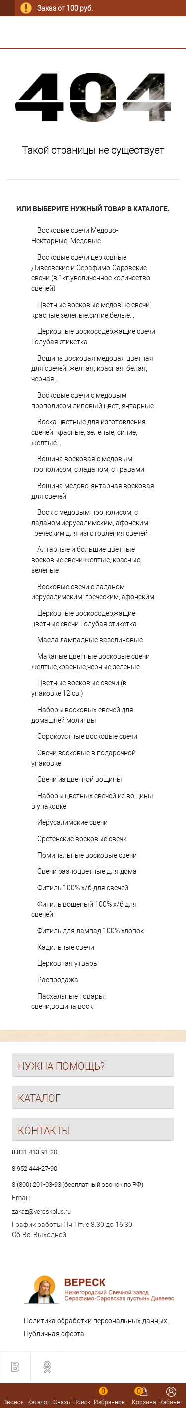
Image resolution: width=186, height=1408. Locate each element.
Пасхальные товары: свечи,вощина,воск (68, 1001)
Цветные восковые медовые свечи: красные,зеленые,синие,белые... (91, 310)
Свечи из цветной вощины (79, 779)
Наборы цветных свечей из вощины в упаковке (92, 801)
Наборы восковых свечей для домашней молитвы (82, 715)
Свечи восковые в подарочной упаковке (83, 758)
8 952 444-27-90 (34, 1168)
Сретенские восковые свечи (82, 839)
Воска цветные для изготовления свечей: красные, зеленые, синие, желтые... (88, 432)
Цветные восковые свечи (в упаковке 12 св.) (78, 688)
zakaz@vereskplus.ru (41, 1211)
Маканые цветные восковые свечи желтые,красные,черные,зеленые (90, 661)
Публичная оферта (54, 1334)
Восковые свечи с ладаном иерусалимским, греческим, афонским (92, 592)
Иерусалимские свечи (72, 822)
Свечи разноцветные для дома (87, 871)
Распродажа (57, 980)
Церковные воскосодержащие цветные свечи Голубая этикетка (84, 618)
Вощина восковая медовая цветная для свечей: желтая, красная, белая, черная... (92, 368)
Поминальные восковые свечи (87, 855)
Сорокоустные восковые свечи (87, 736)
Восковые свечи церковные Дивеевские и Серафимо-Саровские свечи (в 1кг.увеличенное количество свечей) (90, 272)
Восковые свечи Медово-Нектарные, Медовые (74, 236)
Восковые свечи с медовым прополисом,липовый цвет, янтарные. (93, 400)
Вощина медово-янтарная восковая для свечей (92, 491)
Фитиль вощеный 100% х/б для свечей (84, 909)
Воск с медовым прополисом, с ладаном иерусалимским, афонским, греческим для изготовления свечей (90, 522)
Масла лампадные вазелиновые (90, 640)
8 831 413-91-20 (34, 1152)
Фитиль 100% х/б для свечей (82, 888)
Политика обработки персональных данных (95, 1321)
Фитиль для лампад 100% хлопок (90, 931)
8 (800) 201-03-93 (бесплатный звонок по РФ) (77, 1184)
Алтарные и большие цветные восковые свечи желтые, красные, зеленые (86, 559)
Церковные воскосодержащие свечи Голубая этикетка (93, 336)
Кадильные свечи (65, 947)
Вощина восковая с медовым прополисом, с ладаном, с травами (87, 464)
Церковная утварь (67, 963)
